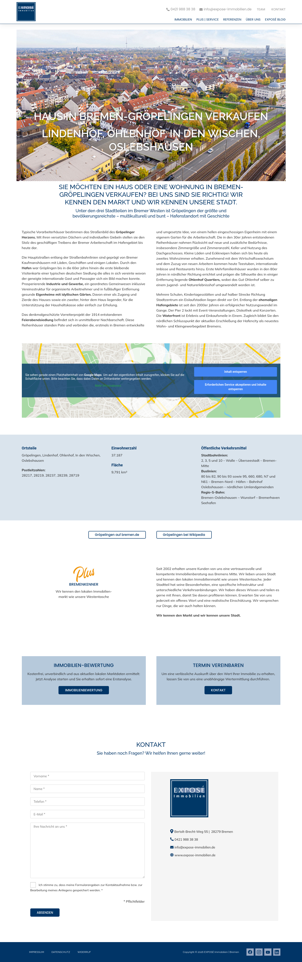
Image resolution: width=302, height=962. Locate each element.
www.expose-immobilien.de (195, 855)
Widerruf (84, 952)
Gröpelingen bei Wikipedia (184, 534)
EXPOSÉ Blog (275, 19)
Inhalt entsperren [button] (235, 371)
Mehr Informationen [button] (108, 385)
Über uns (253, 19)
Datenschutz (60, 952)
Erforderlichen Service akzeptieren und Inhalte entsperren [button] (235, 387)
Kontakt (278, 9)
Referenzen (232, 19)
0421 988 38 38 (186, 839)
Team (261, 9)
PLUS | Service (207, 19)
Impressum (36, 952)
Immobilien (183, 19)
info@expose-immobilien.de (195, 847)
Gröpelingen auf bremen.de (117, 534)
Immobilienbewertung (83, 690)
